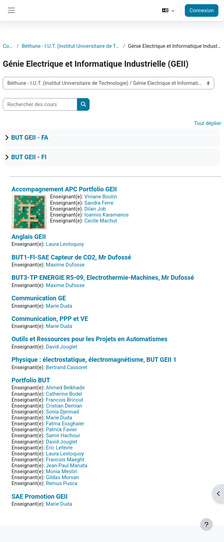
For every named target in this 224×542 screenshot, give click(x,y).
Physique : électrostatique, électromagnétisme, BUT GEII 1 (94, 359)
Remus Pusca (61, 483)
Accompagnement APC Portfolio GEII (64, 189)
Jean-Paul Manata (67, 465)
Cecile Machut (100, 221)
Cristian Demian (64, 406)
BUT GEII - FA (29, 137)
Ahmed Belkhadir (65, 387)
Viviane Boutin (100, 196)
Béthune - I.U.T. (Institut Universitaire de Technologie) (71, 46)
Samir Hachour (63, 435)
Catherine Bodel (64, 394)
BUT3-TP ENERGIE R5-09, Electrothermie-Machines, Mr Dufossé (103, 277)
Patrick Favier (61, 429)
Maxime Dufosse (65, 265)
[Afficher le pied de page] (206, 524)
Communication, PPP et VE (50, 318)
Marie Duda (59, 306)
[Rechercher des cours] (40, 104)
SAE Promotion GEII (40, 496)
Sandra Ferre (98, 203)
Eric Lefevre (59, 448)
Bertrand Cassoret (67, 367)
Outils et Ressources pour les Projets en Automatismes (90, 339)
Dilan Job (95, 209)
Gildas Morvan (62, 477)
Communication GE (39, 298)
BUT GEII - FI (29, 157)
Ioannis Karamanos (106, 215)
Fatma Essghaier (65, 423)
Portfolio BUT (31, 380)
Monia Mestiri (61, 471)
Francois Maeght (65, 459)
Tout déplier (207, 123)
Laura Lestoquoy (65, 244)
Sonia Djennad (62, 412)
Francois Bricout (64, 400)
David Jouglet (61, 347)
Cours (8, 46)
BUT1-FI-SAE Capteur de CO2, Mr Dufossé (71, 257)
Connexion (201, 10)
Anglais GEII (29, 236)
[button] (168, 10)
